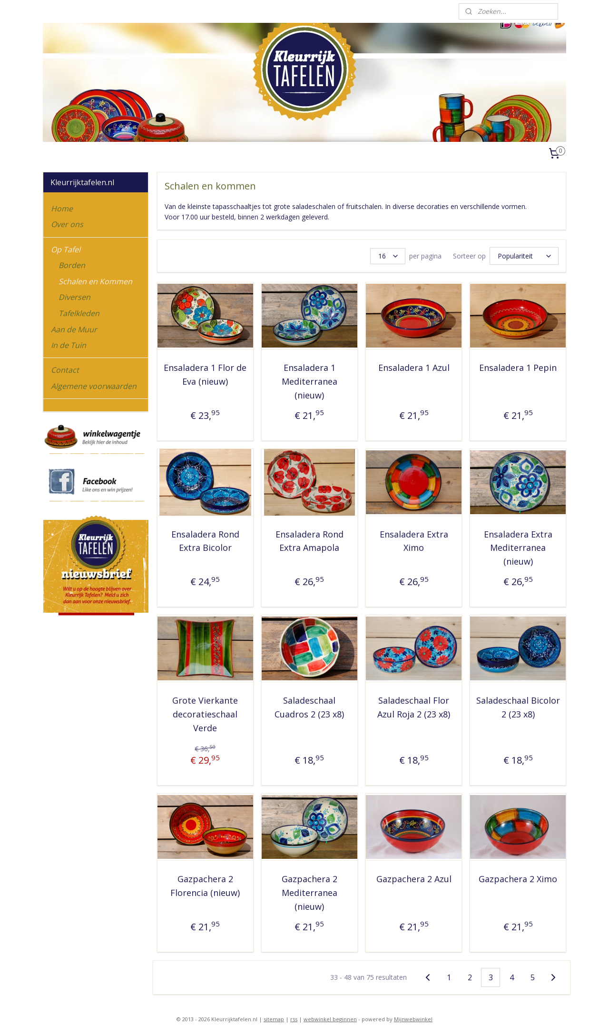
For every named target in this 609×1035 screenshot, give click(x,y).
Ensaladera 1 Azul (413, 366)
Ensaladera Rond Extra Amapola (309, 539)
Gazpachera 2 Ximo (518, 877)
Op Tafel (65, 249)
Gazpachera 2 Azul (413, 877)
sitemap (274, 1017)
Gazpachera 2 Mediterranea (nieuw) (309, 891)
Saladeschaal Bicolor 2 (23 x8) (518, 705)
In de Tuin (68, 345)
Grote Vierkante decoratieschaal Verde (205, 712)
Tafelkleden (79, 313)
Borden (72, 265)
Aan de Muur (74, 329)
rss (293, 1017)
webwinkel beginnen (330, 1017)
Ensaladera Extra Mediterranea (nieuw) (517, 546)
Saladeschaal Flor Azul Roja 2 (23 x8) (413, 705)
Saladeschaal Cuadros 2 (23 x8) (309, 705)
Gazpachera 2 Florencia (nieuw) (205, 884)
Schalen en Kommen (95, 281)
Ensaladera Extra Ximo (413, 539)
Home (62, 208)
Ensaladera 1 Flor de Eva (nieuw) (205, 373)
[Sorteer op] (524, 255)
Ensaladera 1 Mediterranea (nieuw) (309, 379)
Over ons (67, 224)
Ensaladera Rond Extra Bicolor (205, 539)
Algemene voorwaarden (94, 386)
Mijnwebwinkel (413, 1017)
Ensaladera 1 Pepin (518, 366)
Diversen (74, 297)
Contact (65, 370)
